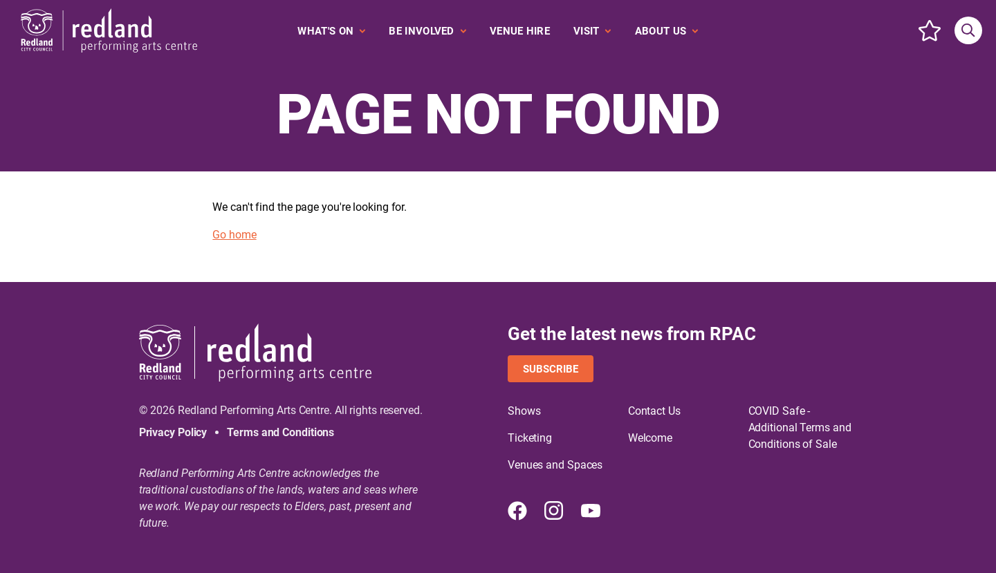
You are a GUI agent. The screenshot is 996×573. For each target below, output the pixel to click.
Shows (524, 410)
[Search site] (968, 30)
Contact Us (654, 410)
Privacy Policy (173, 432)
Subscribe (550, 369)
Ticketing (530, 437)
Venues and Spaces (555, 464)
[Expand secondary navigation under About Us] (667, 31)
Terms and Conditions (280, 432)
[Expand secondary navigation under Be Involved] (427, 31)
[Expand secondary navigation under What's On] (331, 31)
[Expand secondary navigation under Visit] (592, 31)
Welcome (650, 437)
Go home (234, 234)
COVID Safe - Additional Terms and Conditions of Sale (799, 427)
